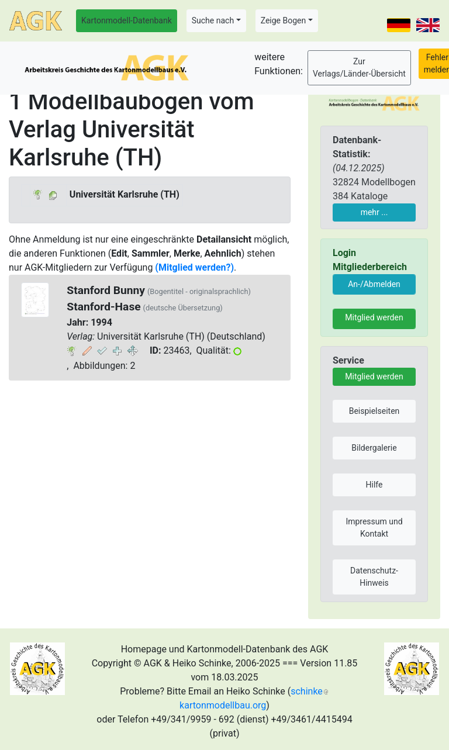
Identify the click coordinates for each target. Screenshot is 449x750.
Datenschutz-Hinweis (374, 576)
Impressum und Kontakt (374, 527)
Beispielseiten (374, 411)
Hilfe (374, 484)
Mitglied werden (374, 317)
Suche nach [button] (213, 20)
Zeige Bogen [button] (283, 20)
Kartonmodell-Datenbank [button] (126, 20)
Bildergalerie (373, 447)
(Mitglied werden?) (194, 267)
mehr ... (374, 212)
